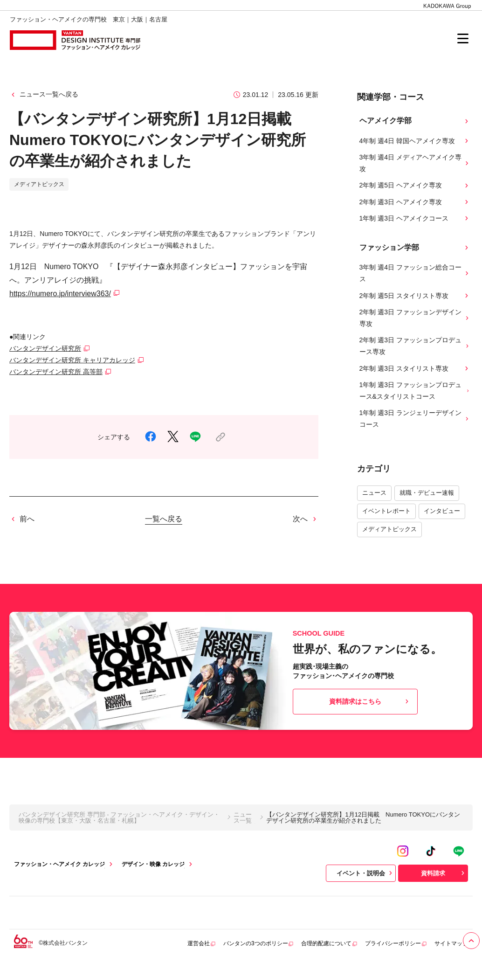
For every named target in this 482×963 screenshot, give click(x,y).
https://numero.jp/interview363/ (60, 294)
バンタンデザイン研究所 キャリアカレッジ (72, 360)
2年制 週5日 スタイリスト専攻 (415, 296)
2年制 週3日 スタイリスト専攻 (415, 369)
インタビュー (442, 510)
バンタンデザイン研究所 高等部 (56, 371)
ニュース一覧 (243, 817)
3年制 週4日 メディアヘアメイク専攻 (415, 163)
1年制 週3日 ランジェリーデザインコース (415, 418)
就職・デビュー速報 (426, 492)
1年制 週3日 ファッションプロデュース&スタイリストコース (415, 390)
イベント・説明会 (365, 873)
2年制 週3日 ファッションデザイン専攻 (415, 317)
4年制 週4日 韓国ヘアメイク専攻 (415, 141)
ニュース (374, 492)
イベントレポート (386, 510)
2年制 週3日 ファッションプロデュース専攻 (415, 345)
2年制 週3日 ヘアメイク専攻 (415, 202)
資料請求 (444, 873)
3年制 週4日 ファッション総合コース (415, 273)
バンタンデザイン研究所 (45, 348)
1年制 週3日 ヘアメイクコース (415, 218)
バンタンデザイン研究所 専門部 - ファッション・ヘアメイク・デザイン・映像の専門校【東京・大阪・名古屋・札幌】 (119, 817)
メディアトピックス (389, 529)
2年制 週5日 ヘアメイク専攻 (415, 185)
